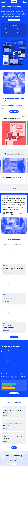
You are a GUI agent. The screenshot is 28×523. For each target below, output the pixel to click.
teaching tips (5, 434)
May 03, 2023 (10, 434)
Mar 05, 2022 (5, 265)
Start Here (23, 116)
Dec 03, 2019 (13, 174)
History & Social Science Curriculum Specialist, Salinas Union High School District (14, 214)
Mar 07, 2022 (5, 294)
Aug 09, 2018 (5, 323)
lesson (5, 116)
